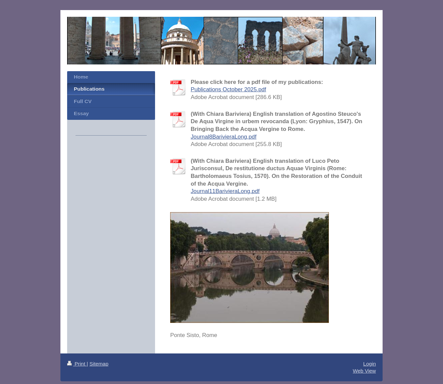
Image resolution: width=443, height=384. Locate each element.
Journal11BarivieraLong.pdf (225, 191)
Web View (364, 371)
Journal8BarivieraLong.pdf (223, 137)
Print (77, 364)
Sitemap (98, 364)
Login (369, 364)
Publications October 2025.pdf (228, 89)
